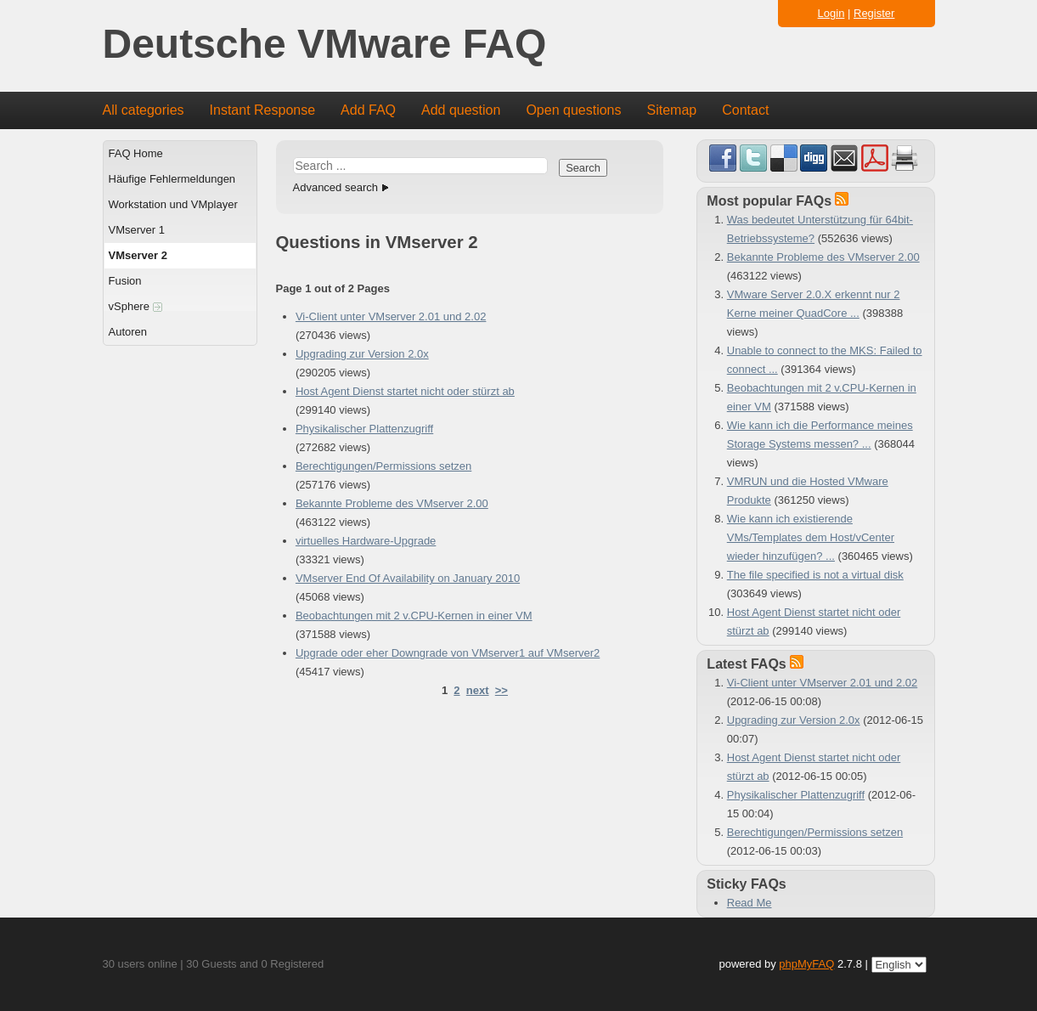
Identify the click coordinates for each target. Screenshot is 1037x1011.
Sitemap (671, 110)
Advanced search (335, 187)
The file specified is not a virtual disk (815, 574)
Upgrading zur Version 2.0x (362, 353)
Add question (460, 110)
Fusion (125, 280)
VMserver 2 (138, 255)
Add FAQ (368, 110)
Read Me (749, 902)
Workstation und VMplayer (173, 204)
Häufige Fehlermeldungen (172, 178)
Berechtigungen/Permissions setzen (383, 466)
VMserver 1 (137, 229)
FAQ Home (136, 153)
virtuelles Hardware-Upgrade (366, 540)
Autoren (128, 331)
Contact (745, 110)
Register (874, 13)
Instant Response (263, 110)
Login (831, 13)
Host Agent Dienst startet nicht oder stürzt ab (405, 391)
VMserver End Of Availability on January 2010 (408, 578)
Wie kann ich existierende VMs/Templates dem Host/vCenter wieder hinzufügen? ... (810, 537)
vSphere (135, 306)
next (477, 690)
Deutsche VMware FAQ (325, 44)
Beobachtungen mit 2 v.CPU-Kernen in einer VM (414, 615)
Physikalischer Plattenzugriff (364, 428)
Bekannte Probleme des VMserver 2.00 (392, 503)
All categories (143, 110)
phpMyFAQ (806, 963)
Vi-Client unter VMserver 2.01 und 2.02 (391, 316)
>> (501, 690)
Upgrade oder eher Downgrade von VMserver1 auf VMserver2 (448, 653)
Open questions (573, 110)
